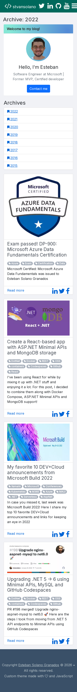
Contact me (38, 89)
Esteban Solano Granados (38, 665)
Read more (15, 290)
